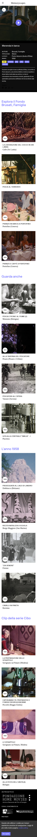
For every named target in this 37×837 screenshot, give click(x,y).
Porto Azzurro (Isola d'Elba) (22, 56)
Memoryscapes (18, 3)
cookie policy (23, 828)
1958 (13, 58)
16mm (14, 54)
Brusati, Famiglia (18, 51)
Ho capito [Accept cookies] (5, 834)
